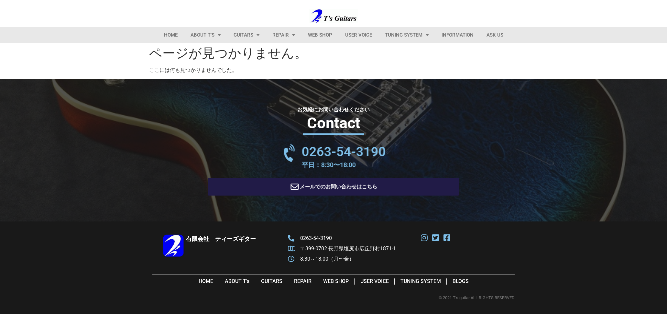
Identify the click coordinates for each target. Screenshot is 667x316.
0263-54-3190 (398, 151)
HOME (171, 35)
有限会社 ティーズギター (221, 241)
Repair (283, 35)
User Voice (358, 35)
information (458, 35)
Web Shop (320, 35)
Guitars (246, 35)
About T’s (206, 35)
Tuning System (407, 35)
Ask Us (495, 35)
